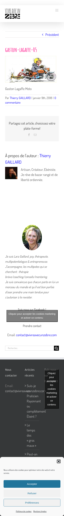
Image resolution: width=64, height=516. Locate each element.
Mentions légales (40, 511)
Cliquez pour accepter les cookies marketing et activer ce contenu (32, 316)
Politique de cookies (24, 511)
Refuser (32, 493)
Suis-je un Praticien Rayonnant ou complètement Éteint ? (32, 401)
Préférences (32, 502)
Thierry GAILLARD (20, 98)
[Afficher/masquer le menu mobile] (57, 10)
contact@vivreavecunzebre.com (36, 335)
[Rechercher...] (29, 348)
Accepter (32, 483)
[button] (58, 461)
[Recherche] (56, 348)
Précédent (52, 34)
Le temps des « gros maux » (31, 435)
